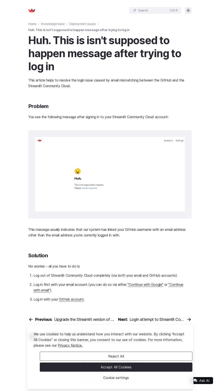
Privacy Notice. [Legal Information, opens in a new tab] (70, 345)
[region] (110, 356)
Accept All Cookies (116, 367)
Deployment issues (82, 24)
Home (32, 24)
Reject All (116, 356)
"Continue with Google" (145, 284)
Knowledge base (53, 24)
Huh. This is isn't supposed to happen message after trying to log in (78, 30)
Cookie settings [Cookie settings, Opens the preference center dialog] (116, 378)
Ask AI (201, 380)
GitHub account (71, 299)
